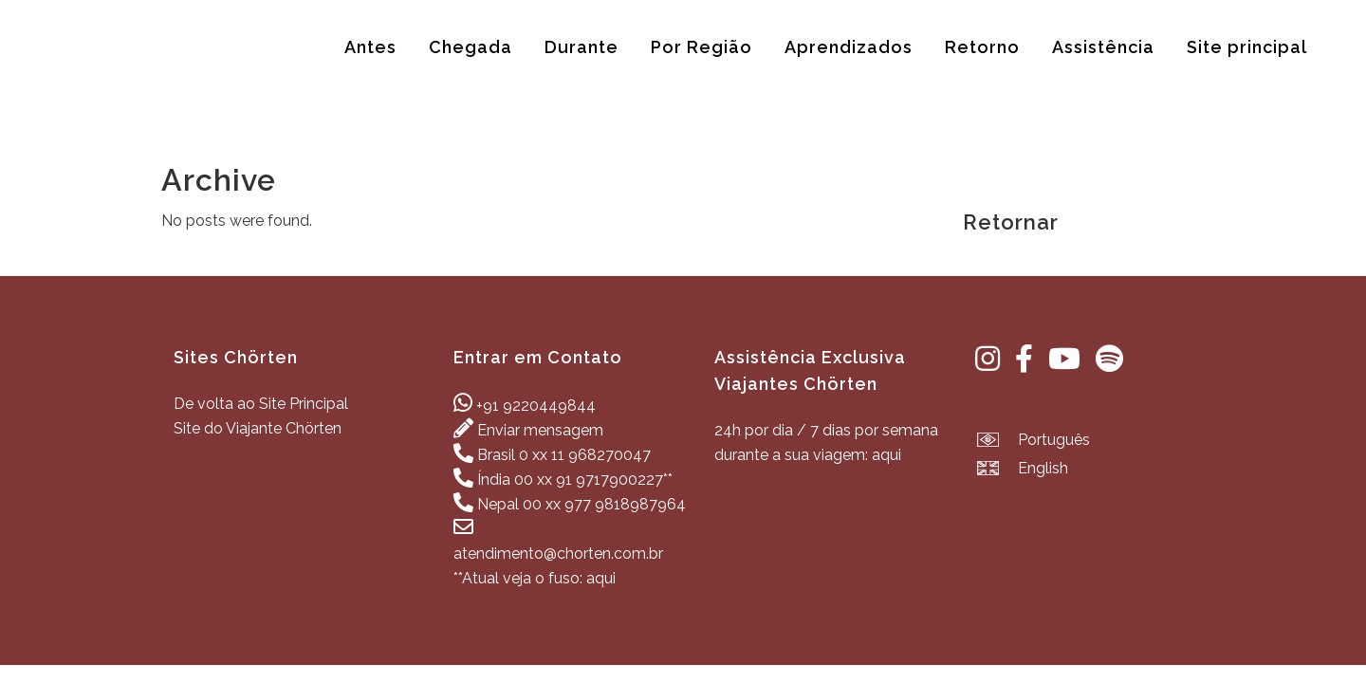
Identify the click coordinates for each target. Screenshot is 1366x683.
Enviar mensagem (540, 430)
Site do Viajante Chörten (258, 428)
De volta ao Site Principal (261, 404)
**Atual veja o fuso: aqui (534, 578)
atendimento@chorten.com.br (558, 554)
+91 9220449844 (536, 406)
